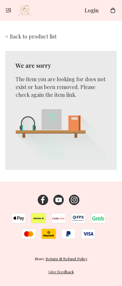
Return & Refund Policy (67, 258)
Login (92, 10)
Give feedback (61, 271)
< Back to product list (31, 36)
